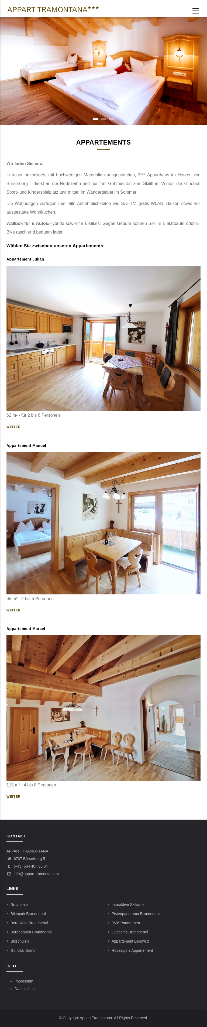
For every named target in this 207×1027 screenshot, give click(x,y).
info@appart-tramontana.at (32, 874)
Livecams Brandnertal (130, 932)
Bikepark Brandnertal (28, 914)
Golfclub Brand (23, 950)
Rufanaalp (19, 904)
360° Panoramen (126, 923)
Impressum (24, 981)
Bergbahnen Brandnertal (31, 932)
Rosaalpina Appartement (132, 950)
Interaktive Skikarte (128, 904)
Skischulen (20, 941)
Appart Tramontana (96, 1018)
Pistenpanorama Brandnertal (136, 914)
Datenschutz (25, 989)
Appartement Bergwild (130, 941)
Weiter (13, 427)
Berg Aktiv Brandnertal (29, 923)
